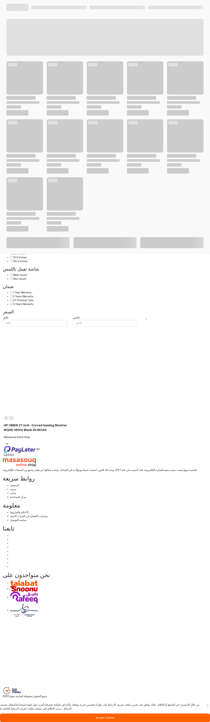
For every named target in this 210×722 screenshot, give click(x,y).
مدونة (13, 489)
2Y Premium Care (23, 300)
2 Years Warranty (23, 296)
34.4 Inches (20, 261)
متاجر (13, 493)
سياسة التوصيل (18, 520)
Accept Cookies (105, 717)
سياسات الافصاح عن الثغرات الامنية (29, 516)
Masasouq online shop (17, 437)
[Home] (19, 462)
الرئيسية (14, 485)
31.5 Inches (20, 257)
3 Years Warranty (23, 304)
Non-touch (19, 278)
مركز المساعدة (18, 496)
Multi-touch (20, 274)
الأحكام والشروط (19, 512)
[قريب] (208, 705)
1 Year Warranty (22, 292)
